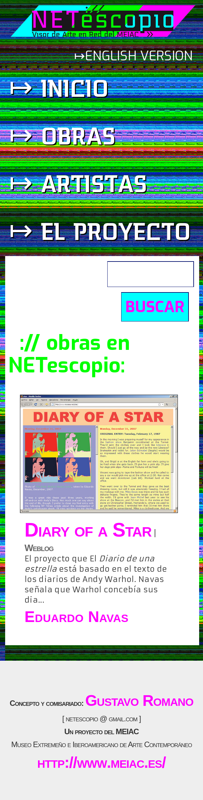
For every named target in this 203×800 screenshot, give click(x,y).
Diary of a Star (87, 530)
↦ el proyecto (100, 231)
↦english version (135, 55)
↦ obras (62, 135)
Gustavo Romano (139, 700)
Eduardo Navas (76, 616)
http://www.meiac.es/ (101, 762)
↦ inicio (59, 88)
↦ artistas (78, 183)
